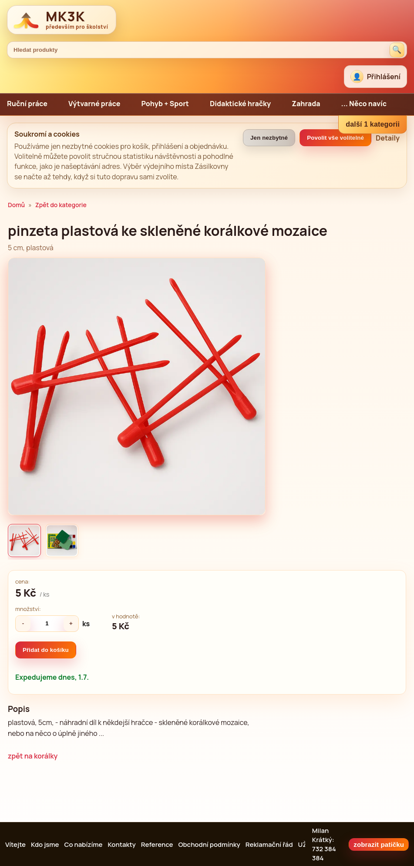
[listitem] (24, 540)
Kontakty (121, 844)
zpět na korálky (32, 756)
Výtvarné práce (94, 103)
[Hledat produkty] (397, 50)
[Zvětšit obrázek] (137, 386)
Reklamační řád (269, 844)
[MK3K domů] (61, 19)
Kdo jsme (45, 844)
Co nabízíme (83, 844)
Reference (157, 844)
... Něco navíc (364, 103)
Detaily (388, 138)
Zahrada (306, 103)
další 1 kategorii (373, 124)
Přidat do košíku (46, 650)
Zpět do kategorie (61, 205)
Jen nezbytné (269, 137)
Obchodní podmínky (209, 844)
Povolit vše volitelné (335, 137)
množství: (28, 609)
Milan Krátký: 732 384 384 (324, 844)
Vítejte (15, 844)
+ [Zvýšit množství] (71, 623)
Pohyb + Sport (165, 103)
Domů (16, 205)
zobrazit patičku (378, 844)
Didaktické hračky (240, 103)
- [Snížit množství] (23, 623)
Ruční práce (27, 103)
